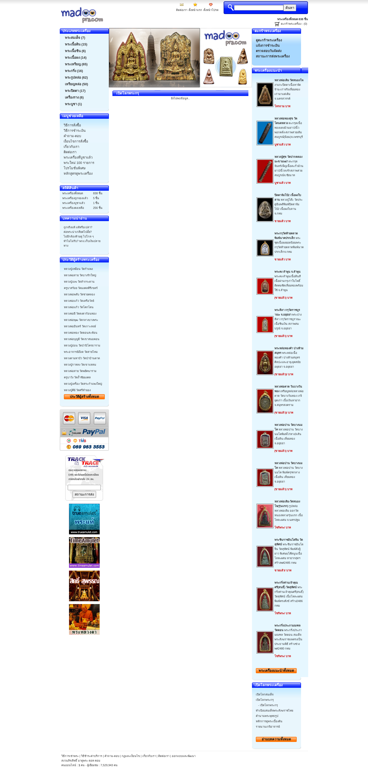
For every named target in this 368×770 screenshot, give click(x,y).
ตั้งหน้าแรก (195, 9)
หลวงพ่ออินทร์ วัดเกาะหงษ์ (80, 326)
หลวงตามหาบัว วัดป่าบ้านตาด (82, 358)
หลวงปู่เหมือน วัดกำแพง (78, 268)
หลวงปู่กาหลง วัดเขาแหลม (80, 364)
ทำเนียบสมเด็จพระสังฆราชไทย (274, 710)
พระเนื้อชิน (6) (75, 51)
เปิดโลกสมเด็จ (264, 694)
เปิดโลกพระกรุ (265, 699)
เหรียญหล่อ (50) (76, 84)
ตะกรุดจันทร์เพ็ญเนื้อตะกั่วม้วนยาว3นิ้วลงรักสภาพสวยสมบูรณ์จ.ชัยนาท (288, 166)
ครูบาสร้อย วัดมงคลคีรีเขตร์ (81, 288)
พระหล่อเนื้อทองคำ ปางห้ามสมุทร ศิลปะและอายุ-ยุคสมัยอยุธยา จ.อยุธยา (288, 357)
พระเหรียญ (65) (76, 64)
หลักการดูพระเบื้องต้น (269, 721)
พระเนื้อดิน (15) (76, 44)
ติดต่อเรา (181, 9)
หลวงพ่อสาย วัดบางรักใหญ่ (80, 275)
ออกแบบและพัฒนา (183, 755)
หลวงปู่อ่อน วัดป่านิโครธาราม (82, 345)
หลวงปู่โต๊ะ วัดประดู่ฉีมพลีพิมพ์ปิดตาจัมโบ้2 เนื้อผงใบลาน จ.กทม (288, 204)
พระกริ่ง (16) (74, 71)
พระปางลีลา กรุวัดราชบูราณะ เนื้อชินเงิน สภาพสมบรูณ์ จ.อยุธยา (288, 319)
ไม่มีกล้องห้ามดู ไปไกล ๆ (79, 236)
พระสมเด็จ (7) (75, 38)
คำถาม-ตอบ (112, 755)
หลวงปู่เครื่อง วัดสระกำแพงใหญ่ (83, 383)
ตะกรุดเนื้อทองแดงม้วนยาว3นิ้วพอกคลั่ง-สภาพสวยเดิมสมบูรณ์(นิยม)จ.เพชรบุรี (288, 127)
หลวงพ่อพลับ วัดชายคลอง (79, 294)
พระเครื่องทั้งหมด (276, 670)
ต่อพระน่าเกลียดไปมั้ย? (78, 231)
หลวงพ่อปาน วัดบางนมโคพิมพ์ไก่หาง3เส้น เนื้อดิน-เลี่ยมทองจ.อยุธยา (288, 434)
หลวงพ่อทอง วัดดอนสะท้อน (80, 332)
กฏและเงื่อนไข (131, 755)
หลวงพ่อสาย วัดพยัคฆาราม (80, 370)
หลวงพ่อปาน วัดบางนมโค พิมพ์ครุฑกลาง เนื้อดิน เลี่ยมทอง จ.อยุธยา (288, 472)
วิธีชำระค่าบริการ (91, 755)
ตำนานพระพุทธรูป (267, 715)
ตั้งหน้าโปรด (210, 9)
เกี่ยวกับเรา (149, 755)
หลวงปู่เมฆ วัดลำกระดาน (79, 281)
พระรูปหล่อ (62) (76, 77)
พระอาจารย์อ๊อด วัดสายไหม (81, 351)
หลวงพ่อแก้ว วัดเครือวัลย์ (79, 300)
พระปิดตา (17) (75, 91)
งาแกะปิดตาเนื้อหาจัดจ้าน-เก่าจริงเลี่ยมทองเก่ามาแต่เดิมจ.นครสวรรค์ (288, 89)
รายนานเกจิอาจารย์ (268, 726)
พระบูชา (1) (73, 104)
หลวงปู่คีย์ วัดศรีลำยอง (77, 390)
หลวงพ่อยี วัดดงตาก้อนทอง (80, 313)
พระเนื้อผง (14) (76, 57)
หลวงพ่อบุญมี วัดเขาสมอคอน (81, 339)
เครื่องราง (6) (74, 97)
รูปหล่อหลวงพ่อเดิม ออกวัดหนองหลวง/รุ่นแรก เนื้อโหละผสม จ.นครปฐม (288, 510)
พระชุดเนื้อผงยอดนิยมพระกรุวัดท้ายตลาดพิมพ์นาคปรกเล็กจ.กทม (289, 242)
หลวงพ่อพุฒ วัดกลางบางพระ (81, 319)
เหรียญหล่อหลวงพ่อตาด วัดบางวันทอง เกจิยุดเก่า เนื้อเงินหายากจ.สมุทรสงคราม (289, 395)
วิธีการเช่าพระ (70, 755)
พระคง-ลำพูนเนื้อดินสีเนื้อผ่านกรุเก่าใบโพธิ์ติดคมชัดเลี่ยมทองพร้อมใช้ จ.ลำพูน (288, 281)
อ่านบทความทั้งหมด (276, 739)
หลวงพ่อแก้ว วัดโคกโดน (79, 307)
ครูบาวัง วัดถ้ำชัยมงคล (77, 377)
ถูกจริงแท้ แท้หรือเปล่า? (78, 227)
